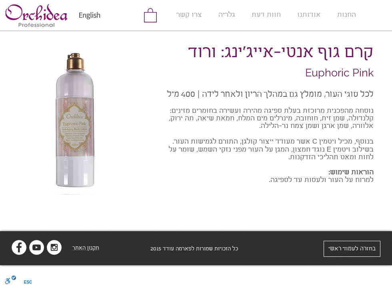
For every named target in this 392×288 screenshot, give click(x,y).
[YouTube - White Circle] (36, 247)
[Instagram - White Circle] (54, 247)
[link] (150, 14)
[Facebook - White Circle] (19, 247)
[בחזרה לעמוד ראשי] (352, 249)
